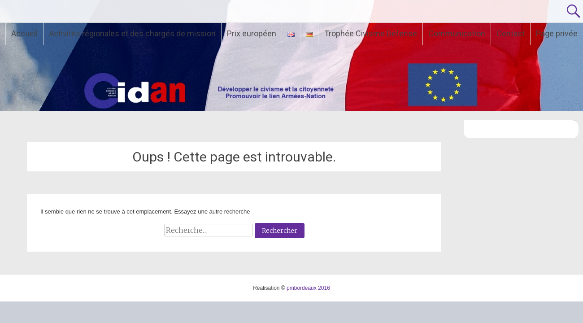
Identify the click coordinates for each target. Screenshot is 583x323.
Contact (510, 33)
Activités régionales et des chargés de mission (132, 33)
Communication (456, 33)
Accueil (24, 33)
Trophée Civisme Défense (370, 33)
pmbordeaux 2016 (308, 288)
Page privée (557, 33)
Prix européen (251, 33)
